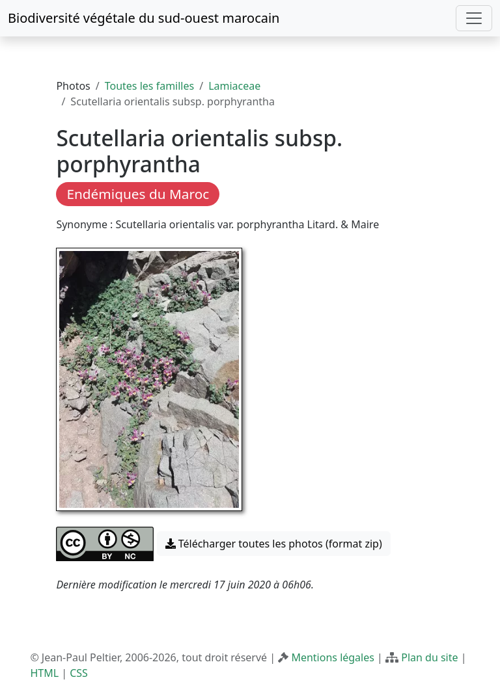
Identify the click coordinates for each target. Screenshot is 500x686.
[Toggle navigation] (474, 18)
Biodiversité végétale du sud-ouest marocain (143, 18)
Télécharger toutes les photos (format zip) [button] (273, 543)
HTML (44, 673)
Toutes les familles (149, 86)
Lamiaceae (234, 86)
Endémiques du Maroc (137, 194)
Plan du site (429, 657)
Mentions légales (332, 657)
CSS (79, 673)
